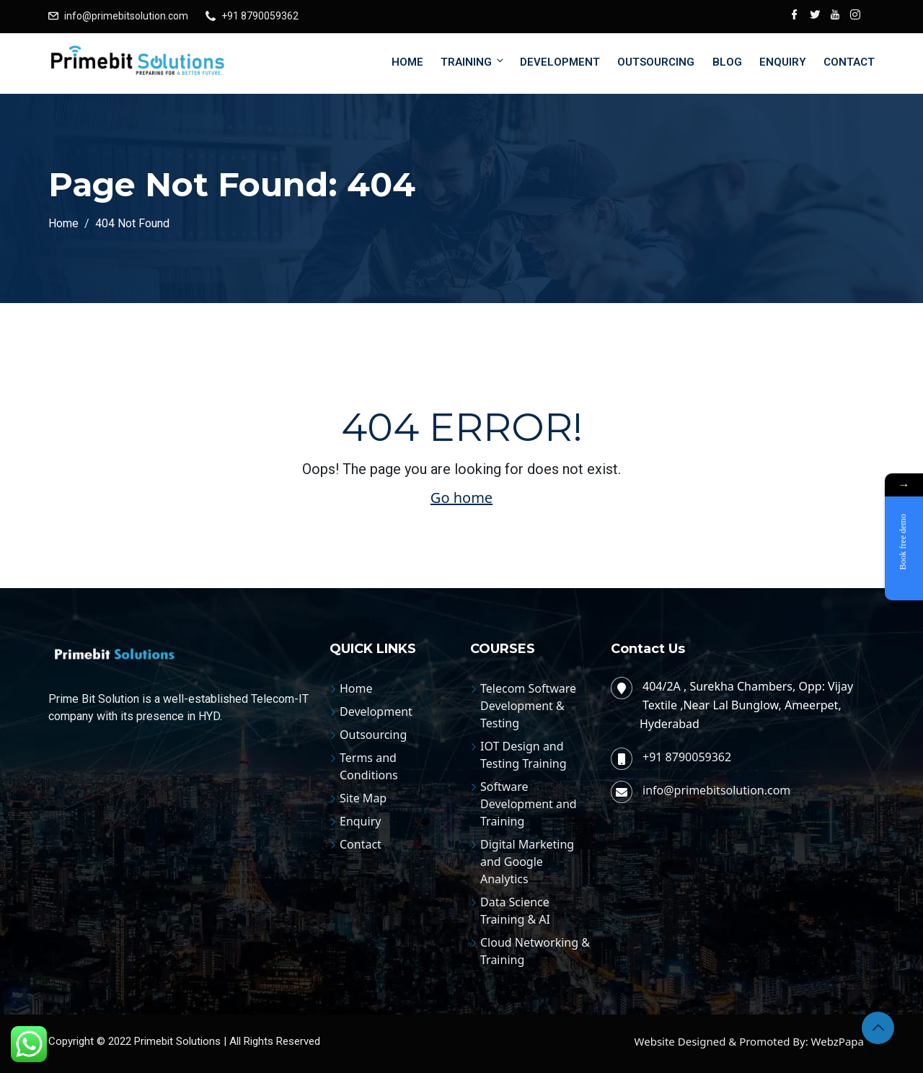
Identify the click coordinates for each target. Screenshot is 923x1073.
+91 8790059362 (260, 16)
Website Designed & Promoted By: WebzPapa (749, 1041)
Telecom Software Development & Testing (528, 705)
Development (560, 62)
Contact (849, 62)
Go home (461, 497)
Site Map (363, 798)
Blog (727, 62)
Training (473, 62)
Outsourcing (655, 62)
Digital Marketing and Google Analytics (527, 861)
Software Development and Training (528, 804)
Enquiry (782, 62)
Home (407, 62)
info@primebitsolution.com (126, 16)
